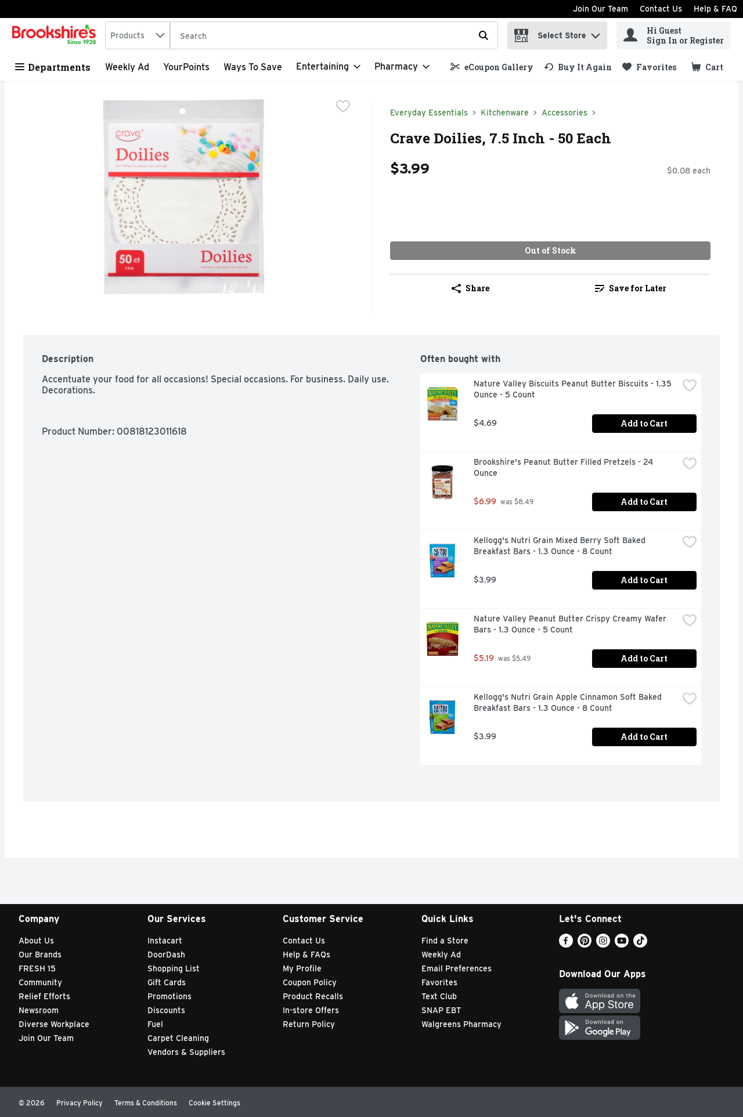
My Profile (302, 968)
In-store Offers (311, 1010)
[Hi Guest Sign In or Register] (673, 35)
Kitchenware (505, 112)
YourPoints (186, 67)
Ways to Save (252, 67)
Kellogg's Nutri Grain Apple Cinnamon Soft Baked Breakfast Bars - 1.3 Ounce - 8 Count (569, 702)
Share (470, 288)
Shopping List (173, 968)
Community (40, 982)
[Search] (334, 36)
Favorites (439, 982)
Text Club (439, 996)
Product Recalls (313, 996)
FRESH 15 (37, 968)
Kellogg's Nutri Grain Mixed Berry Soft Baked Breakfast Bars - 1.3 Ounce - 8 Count (561, 546)
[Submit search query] (483, 35)
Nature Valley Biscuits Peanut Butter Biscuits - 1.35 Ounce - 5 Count (574, 389)
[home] (56, 35)
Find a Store (444, 940)
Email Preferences (456, 968)
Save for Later (630, 288)
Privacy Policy (79, 1102)
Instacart (164, 940)
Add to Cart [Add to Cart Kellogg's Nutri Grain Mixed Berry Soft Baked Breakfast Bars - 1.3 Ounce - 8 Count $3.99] (644, 579)
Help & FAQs (306, 954)
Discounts (166, 1010)
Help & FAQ (715, 8)
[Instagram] (603, 944)
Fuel (155, 1024)
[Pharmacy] (402, 66)
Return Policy (309, 1024)
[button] (595, 32)
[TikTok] (640, 944)
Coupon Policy (310, 982)
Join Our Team (600, 8)
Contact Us (661, 8)
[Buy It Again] (578, 67)
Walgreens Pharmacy (461, 1024)
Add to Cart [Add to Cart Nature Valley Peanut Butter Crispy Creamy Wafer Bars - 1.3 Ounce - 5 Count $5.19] (644, 658)
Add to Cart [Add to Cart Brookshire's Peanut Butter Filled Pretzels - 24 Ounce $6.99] (644, 501)
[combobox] (137, 35)
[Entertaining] (328, 66)
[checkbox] (343, 107)
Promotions (169, 996)
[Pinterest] (584, 944)
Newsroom (39, 1010)
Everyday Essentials (429, 112)
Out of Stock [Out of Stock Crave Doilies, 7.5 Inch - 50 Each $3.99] (550, 250)
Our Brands (40, 954)
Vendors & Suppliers (186, 1052)
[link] (492, 67)
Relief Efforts (44, 996)
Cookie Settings (214, 1102)
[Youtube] (622, 944)
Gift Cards (166, 982)
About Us (36, 940)
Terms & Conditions (145, 1102)
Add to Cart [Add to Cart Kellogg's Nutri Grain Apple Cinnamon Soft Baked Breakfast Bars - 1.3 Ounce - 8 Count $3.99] (644, 736)
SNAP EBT (441, 1010)
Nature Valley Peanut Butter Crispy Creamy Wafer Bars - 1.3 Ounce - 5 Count (571, 624)
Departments (53, 67)
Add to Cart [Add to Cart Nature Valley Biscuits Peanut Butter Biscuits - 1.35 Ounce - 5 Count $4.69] (644, 423)
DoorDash (166, 954)
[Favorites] (649, 67)
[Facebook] (566, 944)
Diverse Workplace (54, 1024)
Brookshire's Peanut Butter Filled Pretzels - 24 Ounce (564, 467)
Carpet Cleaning (178, 1038)
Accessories (564, 112)
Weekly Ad (127, 67)
